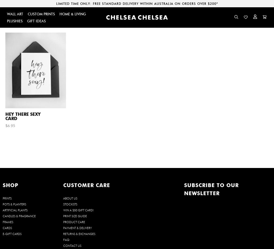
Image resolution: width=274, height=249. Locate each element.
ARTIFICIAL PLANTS (15, 210)
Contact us (72, 246)
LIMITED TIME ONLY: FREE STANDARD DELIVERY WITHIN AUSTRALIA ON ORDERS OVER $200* (137, 4)
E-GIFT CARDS (12, 234)
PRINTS (7, 198)
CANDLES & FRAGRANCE (19, 216)
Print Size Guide (75, 216)
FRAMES (8, 222)
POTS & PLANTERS (14, 204)
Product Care (74, 222)
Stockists (70, 204)
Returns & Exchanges (79, 234)
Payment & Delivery (77, 228)
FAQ (66, 240)
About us (70, 198)
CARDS (7, 228)
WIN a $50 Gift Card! (78, 210)
